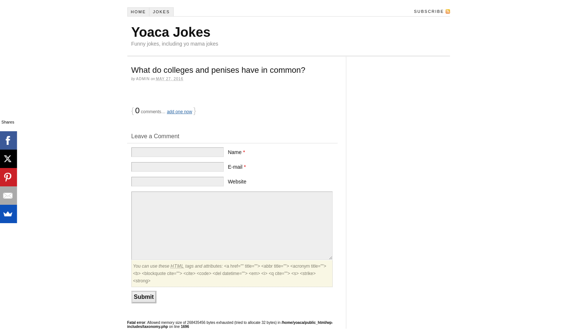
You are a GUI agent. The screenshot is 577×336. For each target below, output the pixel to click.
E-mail (237, 167)
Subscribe (429, 11)
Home (138, 12)
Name (236, 152)
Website (237, 182)
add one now (179, 111)
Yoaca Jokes (170, 32)
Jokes (161, 12)
